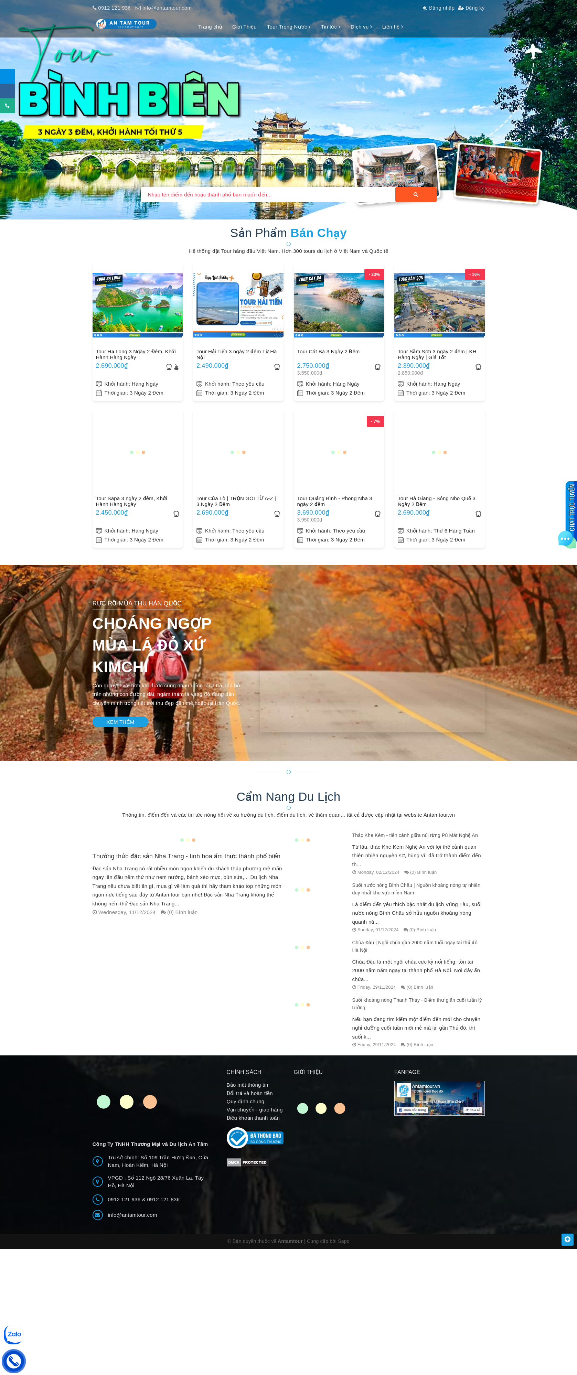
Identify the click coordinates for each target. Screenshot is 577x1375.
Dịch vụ (361, 27)
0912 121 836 (163, 1205)
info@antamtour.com (167, 8)
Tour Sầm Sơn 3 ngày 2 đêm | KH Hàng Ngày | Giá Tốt (437, 354)
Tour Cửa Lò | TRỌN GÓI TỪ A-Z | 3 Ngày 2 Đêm (236, 501)
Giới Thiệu (244, 27)
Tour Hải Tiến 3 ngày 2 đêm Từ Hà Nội (236, 354)
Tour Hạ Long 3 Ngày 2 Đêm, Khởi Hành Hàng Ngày (136, 354)
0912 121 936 (114, 8)
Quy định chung (246, 1107)
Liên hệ (392, 27)
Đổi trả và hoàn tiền (250, 1099)
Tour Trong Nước (289, 27)
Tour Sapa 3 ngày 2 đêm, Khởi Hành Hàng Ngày (131, 501)
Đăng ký (471, 8)
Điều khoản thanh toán (253, 1123)
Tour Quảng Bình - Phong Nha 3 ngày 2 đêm (334, 501)
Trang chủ (210, 27)
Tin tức (330, 27)
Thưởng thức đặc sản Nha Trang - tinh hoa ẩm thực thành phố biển (187, 856)
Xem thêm (121, 722)
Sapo (344, 1246)
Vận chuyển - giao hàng (255, 1115)
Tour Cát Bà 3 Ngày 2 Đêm (328, 351)
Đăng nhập (439, 8)
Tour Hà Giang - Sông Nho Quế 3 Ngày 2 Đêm (437, 501)
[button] (286, 212)
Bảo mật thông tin (247, 1090)
